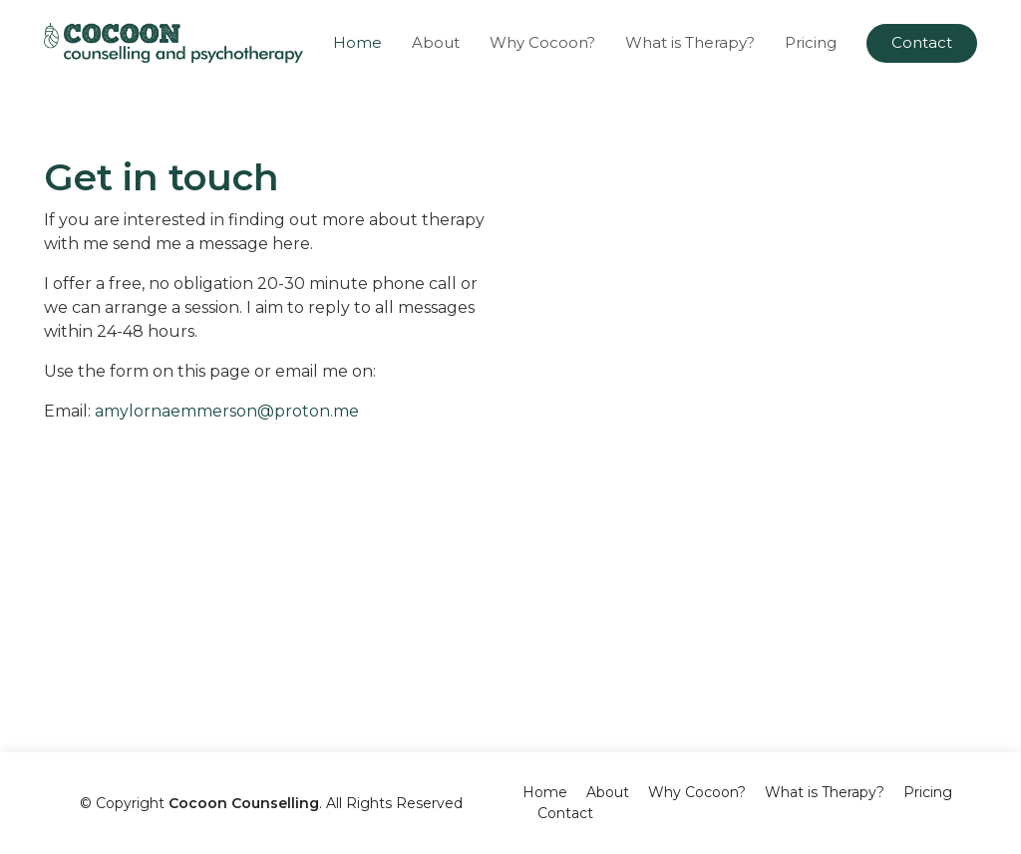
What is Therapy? (690, 42)
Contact (921, 42)
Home (357, 42)
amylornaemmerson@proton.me (227, 411)
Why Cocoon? (542, 42)
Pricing (811, 42)
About (436, 42)
